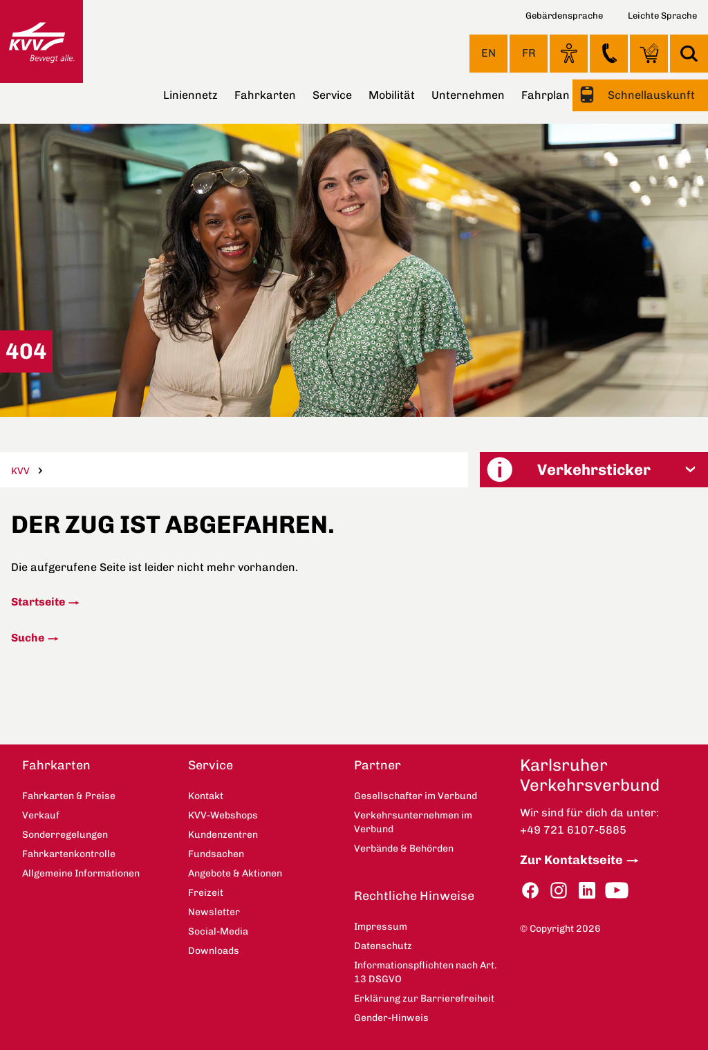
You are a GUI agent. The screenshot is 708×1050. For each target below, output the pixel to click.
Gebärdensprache (564, 15)
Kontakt (609, 53)
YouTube (616, 890)
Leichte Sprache (662, 15)
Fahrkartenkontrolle (68, 854)
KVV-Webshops (649, 53)
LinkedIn (587, 890)
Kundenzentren (223, 835)
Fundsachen (216, 854)
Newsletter (214, 912)
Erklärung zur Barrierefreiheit (424, 998)
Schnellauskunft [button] (650, 95)
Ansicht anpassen (569, 53)
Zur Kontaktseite (571, 860)
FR (529, 52)
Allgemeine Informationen (81, 873)
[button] (594, 469)
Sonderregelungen (65, 835)
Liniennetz (190, 95)
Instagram (558, 890)
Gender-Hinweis (391, 1018)
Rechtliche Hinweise (414, 895)
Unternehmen (468, 95)
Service (332, 95)
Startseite (38, 601)
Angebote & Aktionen (235, 873)
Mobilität (392, 95)
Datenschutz (383, 946)
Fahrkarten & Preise (68, 796)
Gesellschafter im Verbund (415, 796)
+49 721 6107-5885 (573, 829)
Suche (27, 637)
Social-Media (218, 931)
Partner (377, 765)
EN (488, 52)
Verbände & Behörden (404, 848)
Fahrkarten (265, 95)
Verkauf (40, 815)
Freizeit (205, 893)
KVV (20, 471)
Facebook (530, 890)
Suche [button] (689, 54)
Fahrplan (545, 95)
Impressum (380, 926)
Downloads (213, 951)
